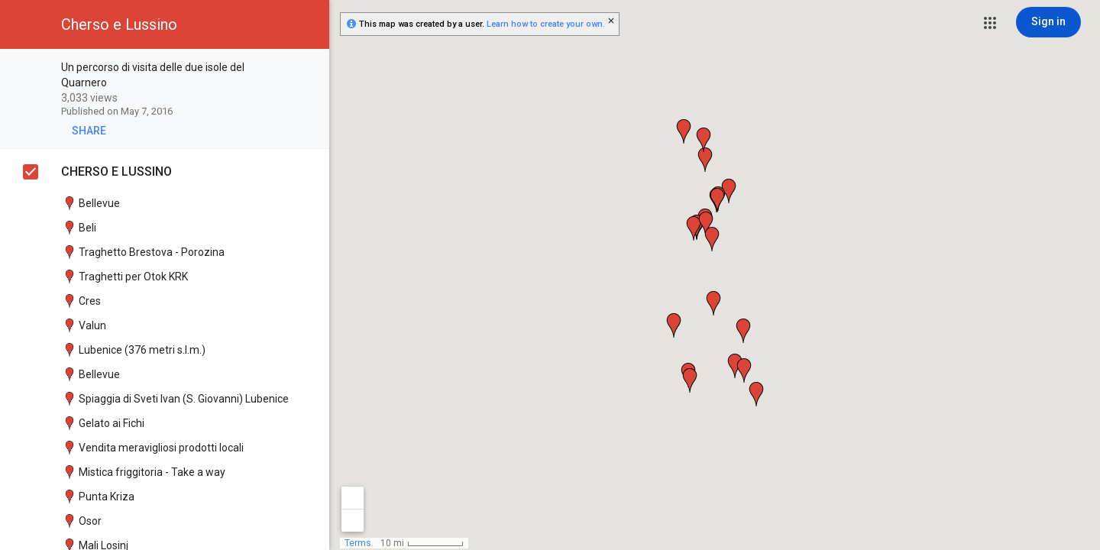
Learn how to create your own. (546, 24)
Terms (358, 543)
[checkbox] (310, 68)
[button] (990, 23)
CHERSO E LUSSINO (116, 171)
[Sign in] (1048, 22)
